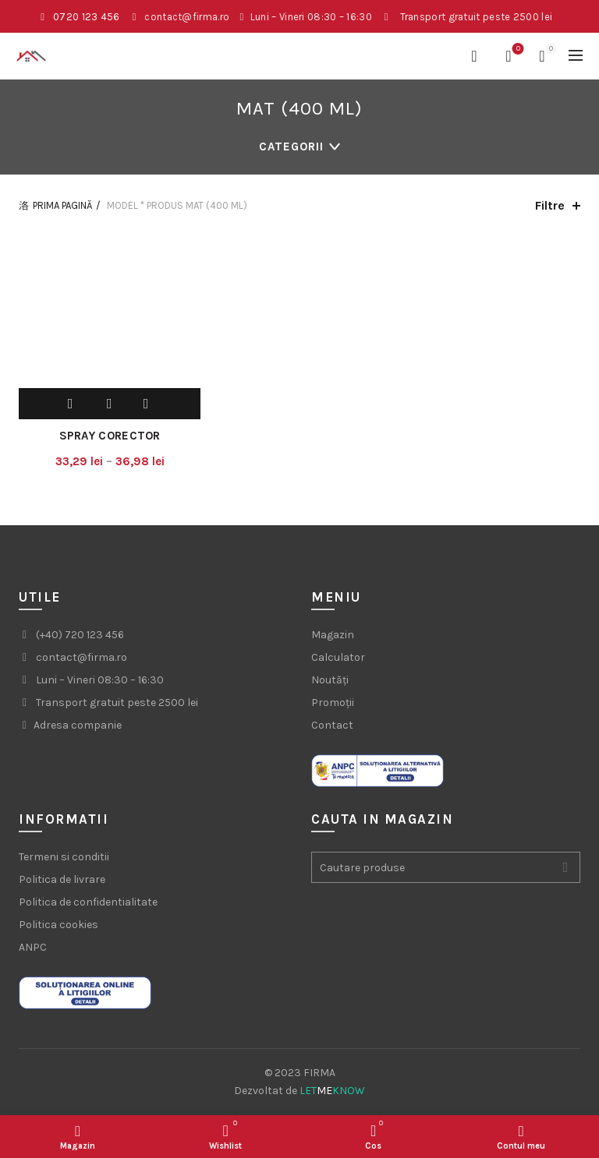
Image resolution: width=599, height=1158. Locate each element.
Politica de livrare (62, 879)
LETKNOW (332, 1090)
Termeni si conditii (64, 856)
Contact (332, 725)
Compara (146, 403)
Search (564, 867)
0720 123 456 (86, 17)
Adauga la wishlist (111, 403)
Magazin (332, 634)
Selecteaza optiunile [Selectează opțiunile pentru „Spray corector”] (72, 403)
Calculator (338, 657)
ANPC (33, 947)
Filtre (550, 205)
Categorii (291, 146)
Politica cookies (58, 924)
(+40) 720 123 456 (80, 634)
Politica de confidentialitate (88, 902)
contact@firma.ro (186, 17)
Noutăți (330, 680)
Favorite (516, 49)
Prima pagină (62, 205)
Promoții (332, 702)
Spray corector (110, 436)
